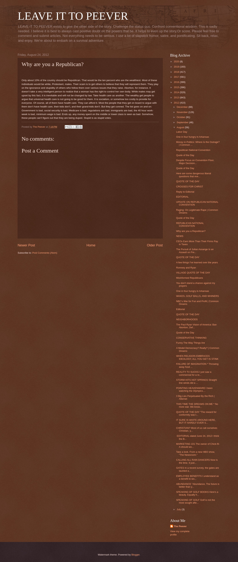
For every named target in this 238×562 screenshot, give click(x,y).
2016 (177, 82)
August (181, 127)
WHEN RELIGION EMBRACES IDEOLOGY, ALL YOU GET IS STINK (197, 357)
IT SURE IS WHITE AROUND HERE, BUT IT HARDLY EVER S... (196, 421)
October (181, 117)
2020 (177, 61)
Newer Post (26, 245)
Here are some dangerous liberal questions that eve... (193, 175)
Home (90, 245)
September (183, 122)
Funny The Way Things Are (190, 342)
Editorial (180, 309)
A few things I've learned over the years (197, 262)
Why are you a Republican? (190, 231)
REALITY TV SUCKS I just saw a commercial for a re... (193, 373)
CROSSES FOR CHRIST (189, 186)
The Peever (180, 526)
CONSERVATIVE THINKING (191, 337)
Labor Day (181, 131)
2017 (177, 77)
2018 (177, 72)
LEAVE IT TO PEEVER (73, 16)
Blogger (135, 554)
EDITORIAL (182, 196)
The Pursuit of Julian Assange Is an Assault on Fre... (195, 250)
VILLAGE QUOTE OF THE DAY (193, 272)
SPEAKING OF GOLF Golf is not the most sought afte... (195, 501)
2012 (177, 102)
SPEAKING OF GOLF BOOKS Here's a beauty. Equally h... (197, 493)
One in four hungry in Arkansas (192, 136)
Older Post (155, 245)
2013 (177, 97)
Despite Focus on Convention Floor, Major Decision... (195, 161)
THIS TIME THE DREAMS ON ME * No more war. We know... (197, 405)
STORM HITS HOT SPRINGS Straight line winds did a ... (196, 381)
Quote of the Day (185, 155)
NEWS (179, 236)
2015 (177, 87)
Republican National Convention (193, 150)
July (179, 509)
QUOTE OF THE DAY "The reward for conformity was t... (196, 413)
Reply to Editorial (185, 191)
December (182, 107)
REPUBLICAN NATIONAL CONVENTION (190, 224)
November (182, 112)
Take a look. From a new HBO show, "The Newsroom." (195, 453)
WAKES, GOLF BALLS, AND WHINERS (197, 296)
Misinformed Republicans (189, 277)
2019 (177, 66)
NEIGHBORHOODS (187, 319)
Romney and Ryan (186, 267)
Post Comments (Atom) (44, 252)
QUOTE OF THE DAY (187, 181)
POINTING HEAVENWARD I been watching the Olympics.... (194, 389)
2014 (177, 92)
